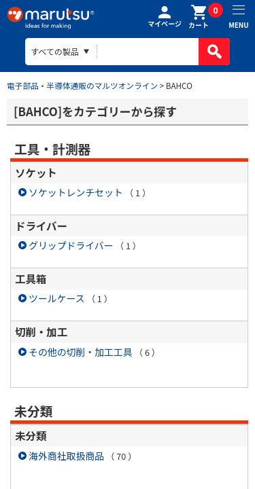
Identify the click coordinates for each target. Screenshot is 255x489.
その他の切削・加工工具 (81, 352)
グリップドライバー (71, 245)
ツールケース (57, 298)
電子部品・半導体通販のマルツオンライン (82, 85)
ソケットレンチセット (76, 192)
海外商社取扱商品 (66, 456)
